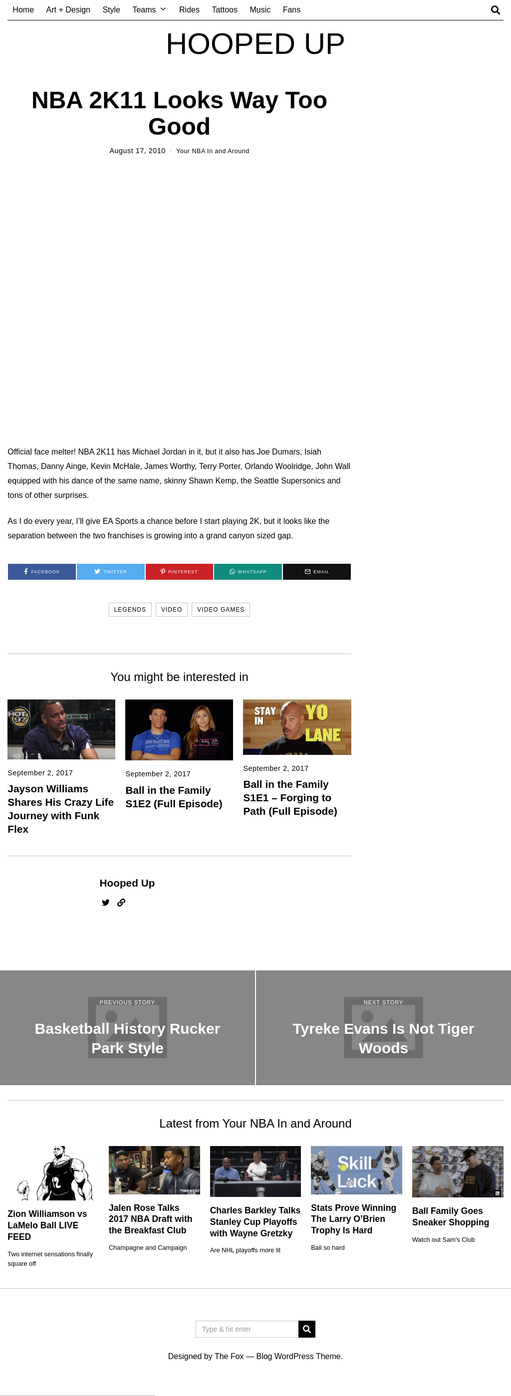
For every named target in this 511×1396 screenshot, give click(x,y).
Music (260, 9)
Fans (292, 9)
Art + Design (68, 9)
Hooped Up (127, 883)
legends (130, 609)
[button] (306, 1329)
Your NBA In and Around (213, 151)
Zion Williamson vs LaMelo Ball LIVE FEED (47, 1225)
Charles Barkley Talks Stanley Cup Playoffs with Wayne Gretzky (255, 1221)
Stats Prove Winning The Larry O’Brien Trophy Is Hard (353, 1218)
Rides (189, 9)
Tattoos (225, 9)
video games (221, 609)
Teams (144, 9)
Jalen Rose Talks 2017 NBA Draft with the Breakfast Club (151, 1218)
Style (111, 9)
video (171, 609)
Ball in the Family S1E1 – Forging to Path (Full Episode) (290, 797)
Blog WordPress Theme (298, 1356)
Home (23, 9)
